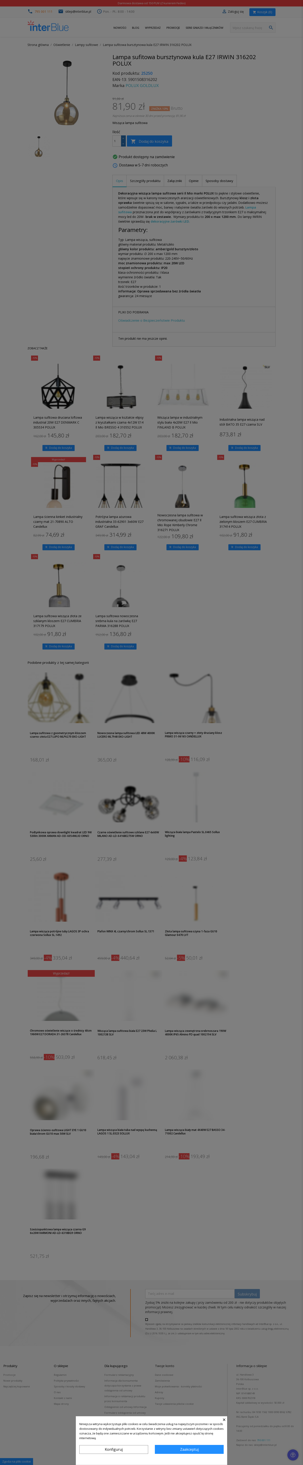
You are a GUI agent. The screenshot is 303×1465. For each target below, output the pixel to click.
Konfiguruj (114, 1449)
